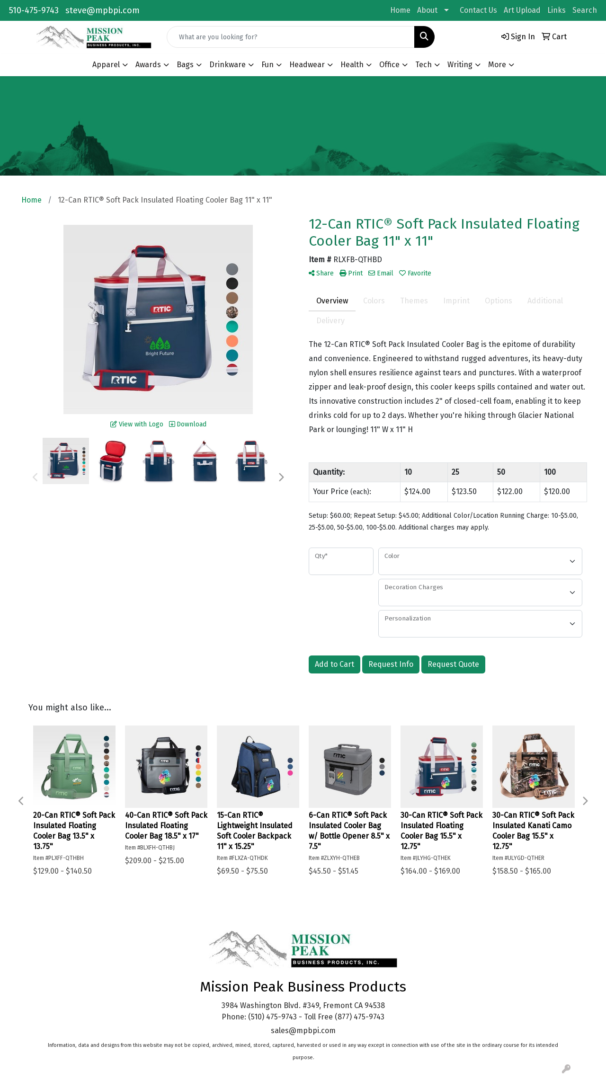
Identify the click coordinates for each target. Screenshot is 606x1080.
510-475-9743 (34, 10)
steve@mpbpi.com (102, 10)
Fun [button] (267, 64)
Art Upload (522, 10)
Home (400, 10)
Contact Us (478, 10)
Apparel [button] (106, 64)
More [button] (497, 64)
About (427, 10)
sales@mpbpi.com (303, 1030)
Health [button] (352, 64)
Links (556, 10)
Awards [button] (148, 64)
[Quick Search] (291, 37)
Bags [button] (185, 64)
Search (584, 10)
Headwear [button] (307, 64)
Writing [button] (459, 64)
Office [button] (389, 64)
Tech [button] (423, 64)
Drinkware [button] (227, 64)
